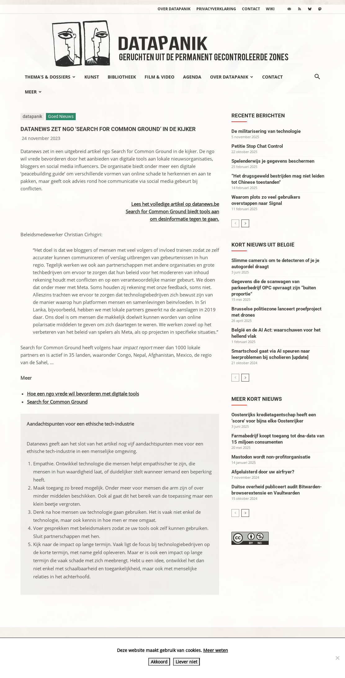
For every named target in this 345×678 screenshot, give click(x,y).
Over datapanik (174, 8)
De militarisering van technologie (266, 131)
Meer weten (215, 650)
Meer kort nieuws (256, 399)
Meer (33, 92)
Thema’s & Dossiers (50, 77)
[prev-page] (235, 223)
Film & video (159, 77)
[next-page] (245, 223)
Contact (251, 8)
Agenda (192, 77)
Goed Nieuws (61, 116)
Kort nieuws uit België (262, 245)
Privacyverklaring (216, 8)
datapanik (32, 116)
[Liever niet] (337, 658)
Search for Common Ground (57, 402)
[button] (317, 77)
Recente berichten (258, 115)
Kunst (91, 77)
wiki (270, 8)
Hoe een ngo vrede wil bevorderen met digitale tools (83, 394)
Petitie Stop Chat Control (257, 146)
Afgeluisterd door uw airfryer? (262, 472)
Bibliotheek (122, 77)
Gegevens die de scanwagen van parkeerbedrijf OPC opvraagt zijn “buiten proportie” (273, 288)
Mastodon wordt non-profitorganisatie (270, 457)
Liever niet (186, 662)
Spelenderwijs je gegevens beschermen (272, 161)
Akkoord (159, 662)
